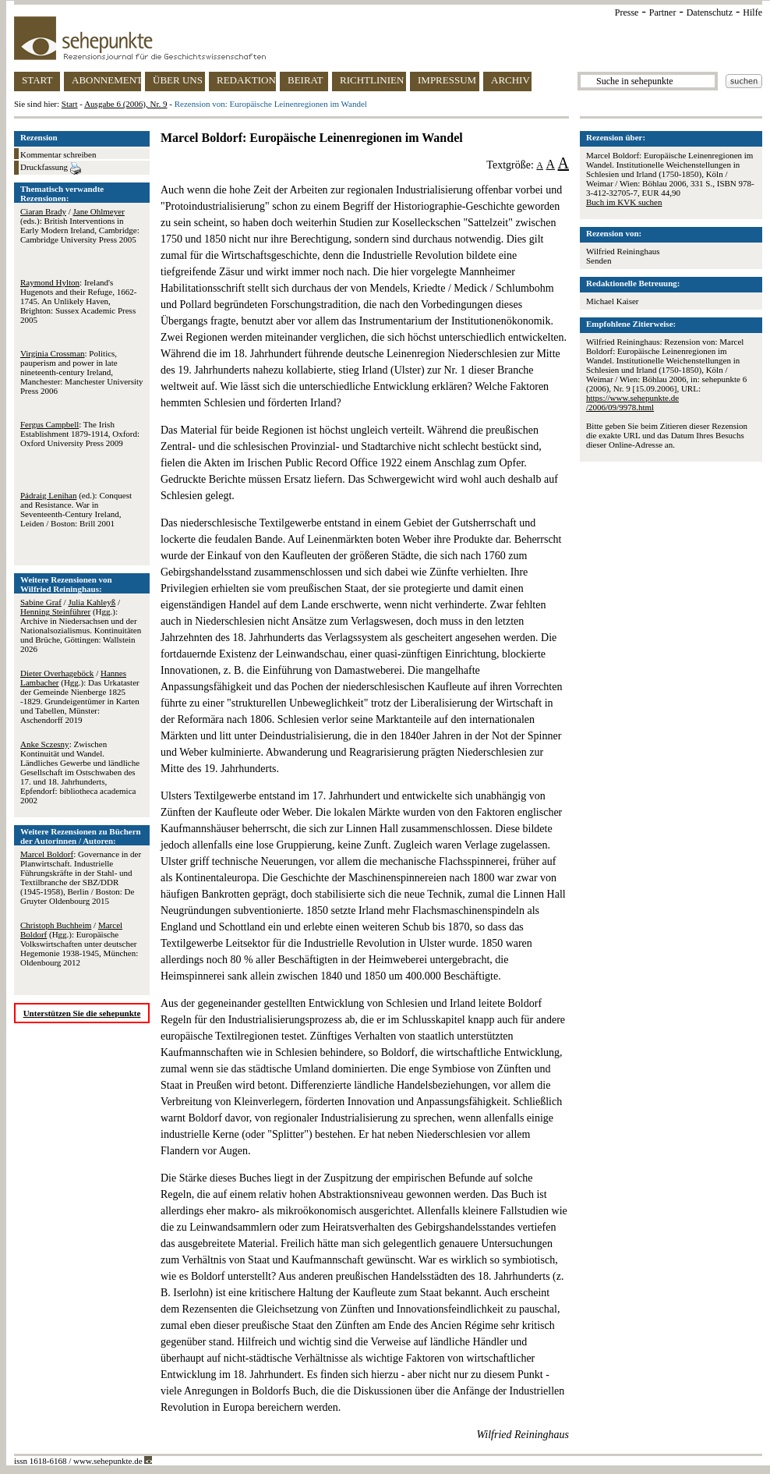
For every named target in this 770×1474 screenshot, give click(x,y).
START (37, 80)
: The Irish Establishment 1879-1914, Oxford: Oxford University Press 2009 (80, 434)
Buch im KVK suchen (624, 202)
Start (70, 103)
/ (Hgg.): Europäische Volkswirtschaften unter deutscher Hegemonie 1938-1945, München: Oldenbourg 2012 (79, 943)
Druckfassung (50, 168)
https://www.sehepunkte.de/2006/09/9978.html (632, 402)
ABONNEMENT (106, 80)
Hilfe (752, 12)
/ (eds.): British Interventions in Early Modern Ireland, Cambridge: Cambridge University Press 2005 (80, 225)
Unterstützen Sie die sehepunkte (82, 1013)
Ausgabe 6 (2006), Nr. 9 (125, 103)
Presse (627, 12)
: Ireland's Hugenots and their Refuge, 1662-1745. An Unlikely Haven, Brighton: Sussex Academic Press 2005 (78, 301)
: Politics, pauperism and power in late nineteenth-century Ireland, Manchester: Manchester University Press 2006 (81, 372)
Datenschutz (710, 12)
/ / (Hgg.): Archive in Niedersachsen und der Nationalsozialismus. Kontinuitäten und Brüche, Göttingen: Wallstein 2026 (80, 625)
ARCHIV (510, 80)
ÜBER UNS (178, 80)
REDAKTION (246, 80)
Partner (662, 12)
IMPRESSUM (447, 80)
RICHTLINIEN (372, 80)
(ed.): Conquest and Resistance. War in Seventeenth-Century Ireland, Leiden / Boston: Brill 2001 (76, 509)
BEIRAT (305, 80)
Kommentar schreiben (58, 154)
